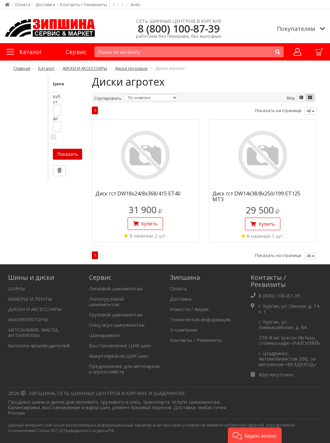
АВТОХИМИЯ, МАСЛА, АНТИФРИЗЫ (33, 332)
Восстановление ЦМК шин (120, 345)
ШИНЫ (16, 288)
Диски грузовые (131, 68)
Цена (24, 84)
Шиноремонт (105, 335)
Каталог (46, 68)
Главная (22, 68)
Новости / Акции (189, 309)
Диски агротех (170, 68)
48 (310, 111)
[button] (255, 435)
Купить (145, 223)
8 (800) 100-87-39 (179, 29)
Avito (135, 4)
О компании (183, 329)
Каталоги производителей (39, 345)
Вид (291, 98)
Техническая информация (200, 319)
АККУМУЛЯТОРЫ (28, 319)
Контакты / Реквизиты (83, 4)
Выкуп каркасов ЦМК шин (118, 356)
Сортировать (108, 98)
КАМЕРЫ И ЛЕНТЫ (30, 299)
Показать (33, 127)
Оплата (22, 4)
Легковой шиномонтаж (116, 288)
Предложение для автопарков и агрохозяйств (124, 369)
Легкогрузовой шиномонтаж (106, 301)
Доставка (45, 4)
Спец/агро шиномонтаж (117, 325)
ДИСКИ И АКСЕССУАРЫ (84, 68)
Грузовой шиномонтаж (116, 314)
